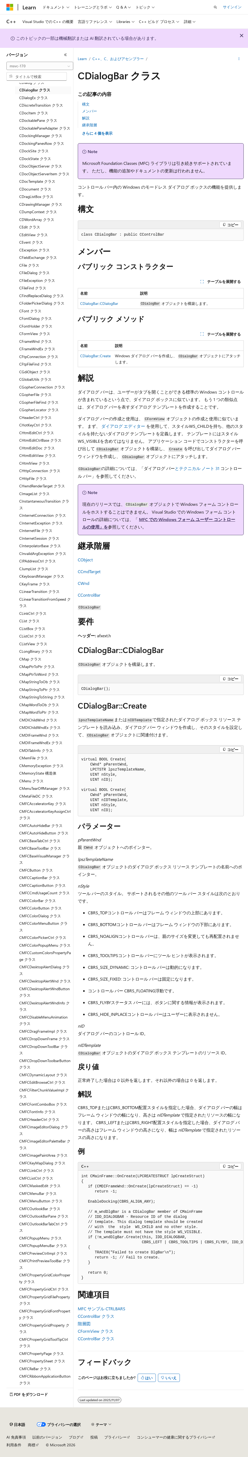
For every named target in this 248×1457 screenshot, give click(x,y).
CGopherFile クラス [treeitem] (35, 394)
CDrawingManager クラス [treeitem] (40, 204)
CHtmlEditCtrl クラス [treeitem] (36, 432)
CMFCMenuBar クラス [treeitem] (38, 1193)
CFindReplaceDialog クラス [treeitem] (41, 295)
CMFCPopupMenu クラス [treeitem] (40, 1238)
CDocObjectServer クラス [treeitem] (40, 166)
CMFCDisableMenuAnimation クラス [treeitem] (43, 1020)
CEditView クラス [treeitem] (33, 234)
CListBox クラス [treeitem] (32, 628)
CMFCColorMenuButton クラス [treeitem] (43, 927)
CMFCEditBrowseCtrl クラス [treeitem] (42, 1082)
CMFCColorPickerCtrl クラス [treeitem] (42, 937)
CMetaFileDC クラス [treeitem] (36, 796)
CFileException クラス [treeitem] (37, 280)
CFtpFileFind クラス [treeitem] (35, 364)
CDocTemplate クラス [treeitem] (37, 181)
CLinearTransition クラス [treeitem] (39, 591)
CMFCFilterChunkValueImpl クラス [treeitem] (44, 1093)
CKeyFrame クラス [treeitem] (34, 583)
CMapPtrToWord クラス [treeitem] (39, 674)
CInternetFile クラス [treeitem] (35, 530)
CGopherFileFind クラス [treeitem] (39, 402)
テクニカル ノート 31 (199, 468)
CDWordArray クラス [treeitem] (36, 219)
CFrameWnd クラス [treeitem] (35, 341)
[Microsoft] (9, 7)
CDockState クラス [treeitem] (35, 158)
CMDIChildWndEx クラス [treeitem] (40, 727)
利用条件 (13, 1444)
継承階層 (89, 124)
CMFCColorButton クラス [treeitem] (40, 908)
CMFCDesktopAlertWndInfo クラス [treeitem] (44, 1006)
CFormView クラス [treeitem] (34, 333)
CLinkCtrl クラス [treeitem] (32, 613)
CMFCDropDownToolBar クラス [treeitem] (43, 1050)
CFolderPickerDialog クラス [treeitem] (41, 303)
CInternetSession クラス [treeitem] (39, 538)
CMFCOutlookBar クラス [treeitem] (39, 1208)
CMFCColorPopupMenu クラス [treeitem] (45, 945)
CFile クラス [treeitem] (29, 265)
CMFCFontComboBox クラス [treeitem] (43, 1104)
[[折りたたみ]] (65, 55)
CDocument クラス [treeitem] (35, 189)
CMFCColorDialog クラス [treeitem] (40, 915)
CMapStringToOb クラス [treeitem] (39, 681)
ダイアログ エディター (123, 426)
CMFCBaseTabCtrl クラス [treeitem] (39, 840)
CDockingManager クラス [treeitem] (40, 135)
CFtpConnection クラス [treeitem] (38, 356)
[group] (161, 1227)
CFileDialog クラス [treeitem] (34, 272)
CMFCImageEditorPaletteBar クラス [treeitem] (45, 1144)
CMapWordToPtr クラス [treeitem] (39, 712)
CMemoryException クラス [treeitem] (41, 765)
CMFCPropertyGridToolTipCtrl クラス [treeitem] (43, 1343)
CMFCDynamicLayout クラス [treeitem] (43, 1074)
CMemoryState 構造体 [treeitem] (37, 773)
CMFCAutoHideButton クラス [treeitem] (43, 833)
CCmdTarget (89, 571)
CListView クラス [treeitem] (33, 643)
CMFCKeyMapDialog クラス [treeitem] (42, 1162)
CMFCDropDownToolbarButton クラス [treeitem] (45, 1064)
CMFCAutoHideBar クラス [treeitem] (41, 825)
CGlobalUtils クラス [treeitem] (35, 379)
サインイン (232, 6)
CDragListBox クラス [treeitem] (36, 196)
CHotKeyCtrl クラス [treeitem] (35, 425)
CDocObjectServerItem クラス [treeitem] (44, 173)
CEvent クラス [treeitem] (31, 242)
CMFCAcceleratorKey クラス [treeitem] (42, 803)
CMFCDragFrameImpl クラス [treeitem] (43, 1031)
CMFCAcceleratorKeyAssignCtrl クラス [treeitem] (45, 815)
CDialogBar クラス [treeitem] (34, 89)
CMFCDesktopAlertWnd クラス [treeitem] (45, 981)
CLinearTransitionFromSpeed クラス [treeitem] (45, 602)
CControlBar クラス (96, 1316)
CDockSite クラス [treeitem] (34, 150)
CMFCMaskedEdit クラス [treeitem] (40, 1185)
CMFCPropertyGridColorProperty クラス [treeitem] (44, 1278)
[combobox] (39, 66)
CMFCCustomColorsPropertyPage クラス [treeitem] (45, 956)
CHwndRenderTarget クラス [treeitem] (42, 485)
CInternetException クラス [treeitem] (41, 523)
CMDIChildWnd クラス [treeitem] (38, 719)
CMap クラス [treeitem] (30, 659)
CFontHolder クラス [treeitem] (35, 326)
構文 (86, 104)
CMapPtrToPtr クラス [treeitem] (37, 666)
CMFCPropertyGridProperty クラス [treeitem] (44, 1328)
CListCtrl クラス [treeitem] (32, 636)
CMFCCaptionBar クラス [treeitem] (39, 877)
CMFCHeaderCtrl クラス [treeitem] (39, 1119)
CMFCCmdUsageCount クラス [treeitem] (44, 892)
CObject (85, 559)
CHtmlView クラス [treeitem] (34, 463)
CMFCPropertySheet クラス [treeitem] (42, 1360)
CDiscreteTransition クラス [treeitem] (41, 105)
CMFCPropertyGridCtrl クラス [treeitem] (44, 1289)
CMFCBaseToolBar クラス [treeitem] (40, 848)
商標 (31, 1444)
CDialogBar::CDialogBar (99, 303)
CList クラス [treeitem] (29, 620)
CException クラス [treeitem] (34, 249)
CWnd (83, 583)
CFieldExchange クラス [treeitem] (38, 257)
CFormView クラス (95, 1331)
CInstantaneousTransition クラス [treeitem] (44, 504)
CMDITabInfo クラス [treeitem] (36, 750)
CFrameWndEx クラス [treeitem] (37, 348)
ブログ (74, 1437)
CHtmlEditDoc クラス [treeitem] (37, 447)
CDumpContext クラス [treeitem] (38, 211)
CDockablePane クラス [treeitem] (38, 120)
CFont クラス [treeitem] (30, 310)
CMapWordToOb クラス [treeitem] (39, 704)
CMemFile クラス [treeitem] (33, 757)
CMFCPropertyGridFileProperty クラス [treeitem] (44, 1300)
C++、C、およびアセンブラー (118, 58)
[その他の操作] (239, 59)
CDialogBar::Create (95, 355)
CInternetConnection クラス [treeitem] (42, 515)
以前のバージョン (47, 1437)
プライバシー (115, 1437)
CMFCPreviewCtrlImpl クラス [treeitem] (43, 1253)
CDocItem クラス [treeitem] (33, 112)
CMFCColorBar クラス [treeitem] (37, 900)
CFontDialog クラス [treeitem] (35, 318)
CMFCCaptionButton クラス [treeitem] (42, 885)
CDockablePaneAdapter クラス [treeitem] (44, 128)
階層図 (84, 1323)
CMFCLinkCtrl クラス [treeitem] (36, 1170)
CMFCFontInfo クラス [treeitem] (37, 1111)
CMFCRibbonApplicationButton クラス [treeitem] (45, 1379)
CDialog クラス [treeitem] (31, 82)
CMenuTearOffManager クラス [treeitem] (44, 788)
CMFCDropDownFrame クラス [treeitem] (44, 1038)
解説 (86, 118)
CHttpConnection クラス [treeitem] (39, 470)
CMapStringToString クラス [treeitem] (42, 697)
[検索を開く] (215, 7)
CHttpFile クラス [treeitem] (33, 478)
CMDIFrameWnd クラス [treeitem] (39, 735)
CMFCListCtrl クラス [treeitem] (36, 1178)
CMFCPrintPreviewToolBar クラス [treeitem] (44, 1264)
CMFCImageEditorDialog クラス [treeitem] (43, 1130)
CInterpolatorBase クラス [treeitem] (40, 545)
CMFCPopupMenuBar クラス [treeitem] (43, 1245)
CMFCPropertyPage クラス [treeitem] (41, 1353)
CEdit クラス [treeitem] (29, 227)
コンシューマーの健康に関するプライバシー (174, 1437)
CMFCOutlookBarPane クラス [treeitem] (43, 1216)
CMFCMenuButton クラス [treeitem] (41, 1200)
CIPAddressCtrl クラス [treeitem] (37, 561)
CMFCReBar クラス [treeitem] (35, 1368)
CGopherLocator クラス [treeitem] (39, 409)
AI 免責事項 (16, 1437)
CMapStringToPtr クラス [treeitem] (39, 689)
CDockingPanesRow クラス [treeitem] (41, 143)
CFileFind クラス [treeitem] (32, 287)
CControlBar (89, 595)
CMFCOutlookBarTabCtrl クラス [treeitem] (43, 1227)
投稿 (94, 1437)
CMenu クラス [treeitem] (31, 780)
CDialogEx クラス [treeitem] (33, 97)
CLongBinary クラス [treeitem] (35, 651)
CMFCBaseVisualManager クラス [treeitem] (44, 859)
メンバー (89, 111)
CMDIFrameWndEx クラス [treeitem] (41, 742)
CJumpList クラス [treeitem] (33, 568)
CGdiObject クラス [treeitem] (35, 371)
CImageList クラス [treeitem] (34, 493)
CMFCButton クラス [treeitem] (36, 870)
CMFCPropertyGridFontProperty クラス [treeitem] (44, 1314)
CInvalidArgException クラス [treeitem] (42, 553)
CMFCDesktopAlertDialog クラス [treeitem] (44, 970)
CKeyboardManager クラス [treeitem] (41, 576)
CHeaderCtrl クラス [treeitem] (35, 417)
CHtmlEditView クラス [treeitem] (37, 455)
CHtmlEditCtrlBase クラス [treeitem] (40, 440)
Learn (82, 58)
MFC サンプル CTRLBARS (101, 1308)
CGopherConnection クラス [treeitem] (42, 387)
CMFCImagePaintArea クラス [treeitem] (43, 1155)
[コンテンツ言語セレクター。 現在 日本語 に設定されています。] (17, 1424)
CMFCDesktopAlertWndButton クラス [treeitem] (44, 992)
